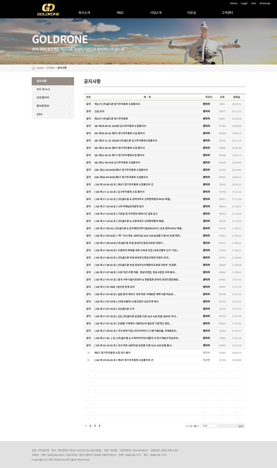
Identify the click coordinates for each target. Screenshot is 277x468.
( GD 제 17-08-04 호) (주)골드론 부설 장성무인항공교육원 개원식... (129, 243)
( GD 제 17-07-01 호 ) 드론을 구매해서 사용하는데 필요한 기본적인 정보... (132, 323)
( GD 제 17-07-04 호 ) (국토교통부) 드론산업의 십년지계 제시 (126, 301)
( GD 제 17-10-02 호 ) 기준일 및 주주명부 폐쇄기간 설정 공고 (126, 213)
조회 (222, 97)
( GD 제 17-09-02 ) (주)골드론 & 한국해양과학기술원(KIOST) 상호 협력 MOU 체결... (138, 228)
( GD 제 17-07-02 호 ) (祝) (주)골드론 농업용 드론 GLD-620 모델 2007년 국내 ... (136, 316)
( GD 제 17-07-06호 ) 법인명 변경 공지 (114, 287)
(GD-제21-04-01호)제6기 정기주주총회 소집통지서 (121, 170)
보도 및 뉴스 (43, 89)
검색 (241, 426)
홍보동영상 (43, 106)
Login (244, 3)
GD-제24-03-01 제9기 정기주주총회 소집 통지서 (119, 133)
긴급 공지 (99, 111)
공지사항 (42, 81)
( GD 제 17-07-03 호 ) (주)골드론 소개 (114, 309)
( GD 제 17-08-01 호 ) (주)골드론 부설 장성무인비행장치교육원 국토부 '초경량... (136, 265)
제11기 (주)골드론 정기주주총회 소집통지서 (117, 104)
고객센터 (227, 13)
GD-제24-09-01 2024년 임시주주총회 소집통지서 (120, 126)
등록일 (236, 97)
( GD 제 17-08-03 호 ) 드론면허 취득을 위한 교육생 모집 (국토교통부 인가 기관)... (136, 250)
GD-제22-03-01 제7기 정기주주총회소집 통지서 (119, 155)
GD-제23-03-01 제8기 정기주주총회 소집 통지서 (119, 148)
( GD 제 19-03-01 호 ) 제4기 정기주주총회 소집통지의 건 (123, 360)
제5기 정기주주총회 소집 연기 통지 (112, 352)
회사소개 (84, 13)
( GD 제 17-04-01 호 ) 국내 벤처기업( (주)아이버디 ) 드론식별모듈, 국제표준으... (136, 330)
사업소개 (156, 13)
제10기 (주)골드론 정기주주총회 (111, 118)
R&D (120, 13)
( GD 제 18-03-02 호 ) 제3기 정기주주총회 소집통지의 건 (123, 184)
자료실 (191, 13)
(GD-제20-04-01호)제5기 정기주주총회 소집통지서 (121, 177)
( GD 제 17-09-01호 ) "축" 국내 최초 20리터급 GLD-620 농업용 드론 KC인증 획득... (137, 235)
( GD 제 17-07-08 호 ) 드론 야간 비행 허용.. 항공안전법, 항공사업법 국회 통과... (135, 272)
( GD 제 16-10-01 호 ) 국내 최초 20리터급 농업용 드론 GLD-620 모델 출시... (133, 345)
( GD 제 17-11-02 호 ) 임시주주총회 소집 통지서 (119, 191)
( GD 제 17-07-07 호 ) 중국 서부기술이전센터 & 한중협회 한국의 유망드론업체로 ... (137, 279)
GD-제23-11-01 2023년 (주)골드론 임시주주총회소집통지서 (125, 140)
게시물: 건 (192, 426)
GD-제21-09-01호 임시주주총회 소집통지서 (117, 162)
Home (233, 3)
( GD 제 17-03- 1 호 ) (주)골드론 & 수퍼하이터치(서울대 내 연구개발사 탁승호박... (137, 338)
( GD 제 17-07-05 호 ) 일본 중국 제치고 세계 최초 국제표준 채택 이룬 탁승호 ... (135, 294)
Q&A (39, 114)
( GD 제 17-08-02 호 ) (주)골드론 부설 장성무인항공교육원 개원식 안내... (132, 257)
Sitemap (264, 3)
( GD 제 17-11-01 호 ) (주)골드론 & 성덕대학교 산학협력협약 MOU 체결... (132, 199)
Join (253, 3)
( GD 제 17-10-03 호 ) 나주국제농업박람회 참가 (119, 206)
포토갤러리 (43, 97)
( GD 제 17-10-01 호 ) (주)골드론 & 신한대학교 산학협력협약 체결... (129, 221)
